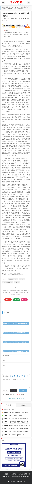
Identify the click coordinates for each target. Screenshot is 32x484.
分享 (24, 299)
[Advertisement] (17, 307)
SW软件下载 (5, 474)
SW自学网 (10, 481)
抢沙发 (27, 18)
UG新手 (22, 279)
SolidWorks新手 (13, 279)
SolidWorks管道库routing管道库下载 (14, 435)
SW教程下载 (13, 474)
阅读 (16, 299)
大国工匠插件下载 (9, 409)
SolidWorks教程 (7, 282)
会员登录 (26, 474)
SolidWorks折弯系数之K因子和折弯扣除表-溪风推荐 (18, 422)
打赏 (8, 299)
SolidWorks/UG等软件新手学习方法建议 (12, 9)
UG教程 (17, 282)
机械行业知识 (24, 7)
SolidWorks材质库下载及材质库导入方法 (15, 415)
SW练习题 (20, 474)
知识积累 (16, 7)
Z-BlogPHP (19, 481)
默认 (5, 20)
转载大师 (6, 18)
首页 (11, 7)
